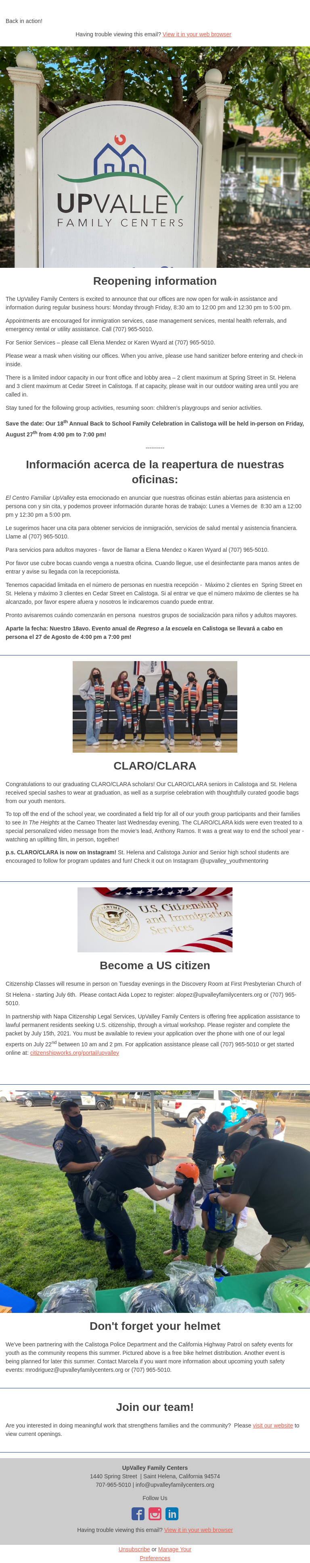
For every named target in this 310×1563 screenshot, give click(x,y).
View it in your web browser (197, 34)
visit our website (273, 1425)
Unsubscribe (134, 1549)
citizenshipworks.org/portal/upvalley (74, 1053)
